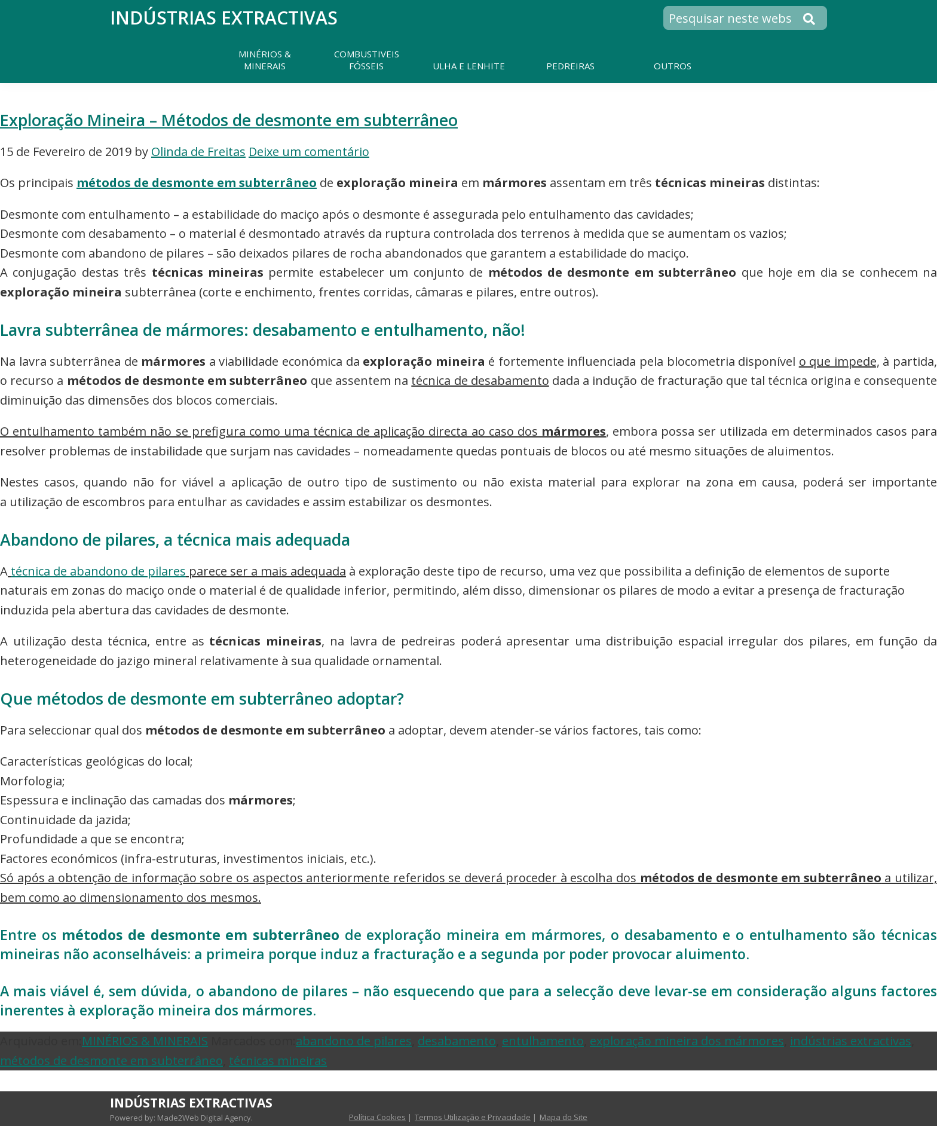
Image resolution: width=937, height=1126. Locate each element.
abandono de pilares (354, 1041)
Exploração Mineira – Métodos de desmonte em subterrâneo (229, 120)
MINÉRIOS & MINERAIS (145, 1041)
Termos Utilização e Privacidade (473, 1117)
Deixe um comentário (309, 151)
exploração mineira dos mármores (687, 1041)
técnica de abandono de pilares (98, 571)
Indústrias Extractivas (224, 17)
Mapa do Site (563, 1117)
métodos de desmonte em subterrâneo (196, 183)
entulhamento (543, 1041)
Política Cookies (377, 1117)
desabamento (457, 1041)
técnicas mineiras (278, 1060)
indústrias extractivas (850, 1041)
